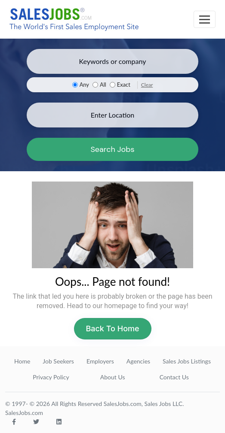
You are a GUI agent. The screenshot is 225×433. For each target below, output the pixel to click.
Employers (100, 361)
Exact (123, 84)
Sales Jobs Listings (187, 361)
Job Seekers (58, 361)
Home (22, 361)
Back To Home (112, 328)
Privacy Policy (51, 377)
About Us (112, 377)
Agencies (138, 361)
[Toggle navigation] (205, 19)
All (103, 84)
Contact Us (174, 377)
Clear (147, 85)
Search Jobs (112, 149)
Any (84, 84)
